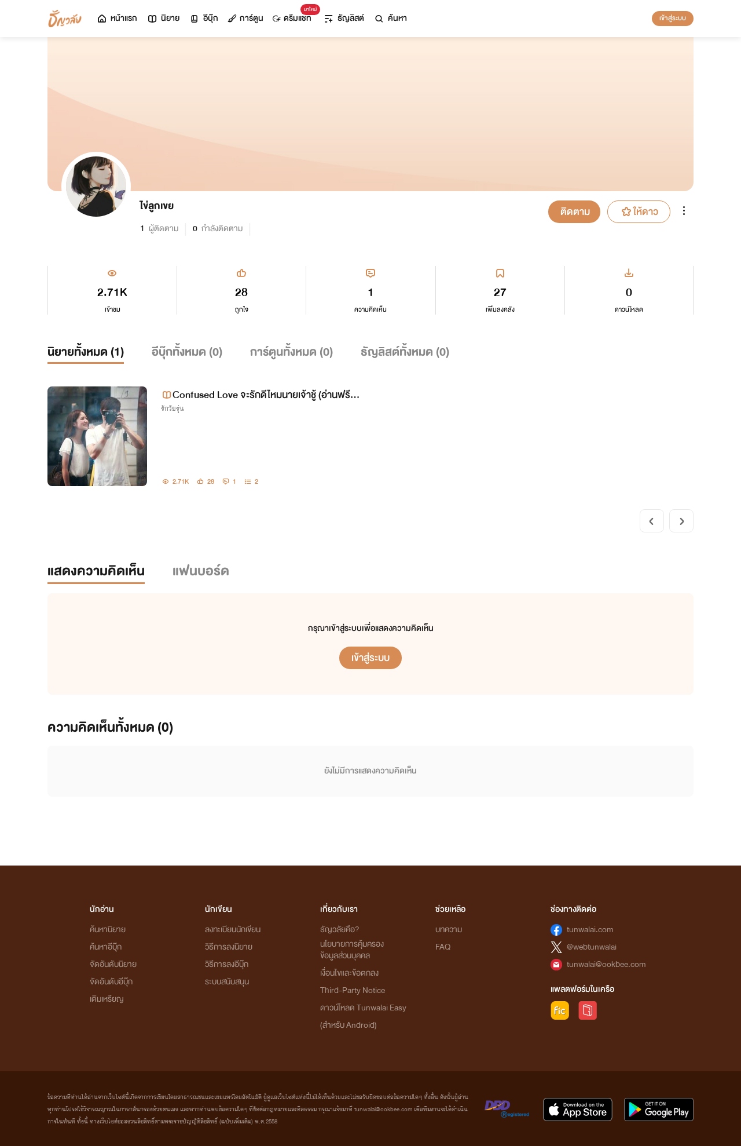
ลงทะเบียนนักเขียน (233, 929)
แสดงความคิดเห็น (96, 571)
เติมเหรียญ (107, 999)
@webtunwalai (592, 947)
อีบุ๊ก (203, 18)
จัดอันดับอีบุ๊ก (111, 982)
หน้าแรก (116, 18)
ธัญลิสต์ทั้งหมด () (405, 352)
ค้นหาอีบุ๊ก (106, 947)
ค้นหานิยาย (108, 929)
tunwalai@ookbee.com (606, 964)
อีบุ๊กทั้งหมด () (187, 352)
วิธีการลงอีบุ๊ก (226, 964)
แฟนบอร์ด (201, 571)
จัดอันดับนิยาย (113, 964)
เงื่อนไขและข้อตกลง (349, 973)
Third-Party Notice (352, 990)
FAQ (442, 947)
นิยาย (162, 18)
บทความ (448, 929)
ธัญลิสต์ (343, 18)
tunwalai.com (590, 929)
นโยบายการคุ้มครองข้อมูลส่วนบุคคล (352, 950)
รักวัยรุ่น (172, 408)
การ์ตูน (245, 18)
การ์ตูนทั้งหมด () (291, 352)
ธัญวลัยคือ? (340, 929)
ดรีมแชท (294, 15)
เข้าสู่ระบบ (672, 18)
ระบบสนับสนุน (227, 982)
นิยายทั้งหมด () (85, 352)
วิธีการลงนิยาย (228, 947)
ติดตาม (575, 211)
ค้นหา (390, 18)
